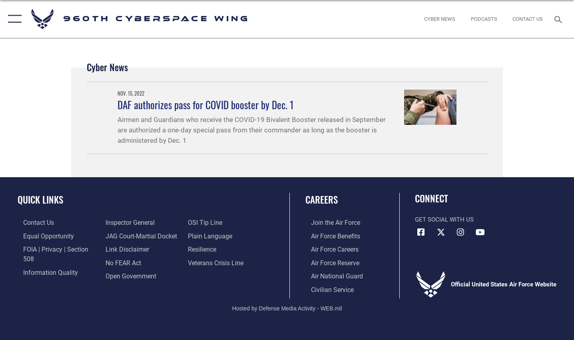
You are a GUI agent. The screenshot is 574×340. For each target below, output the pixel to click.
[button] (13, 19)
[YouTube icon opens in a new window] (480, 232)
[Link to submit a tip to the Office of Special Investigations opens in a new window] (120, 274)
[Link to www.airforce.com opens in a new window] (329, 222)
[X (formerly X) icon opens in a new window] (441, 232)
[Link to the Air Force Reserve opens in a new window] (329, 261)
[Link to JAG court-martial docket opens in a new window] (138, 222)
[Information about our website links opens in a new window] (124, 235)
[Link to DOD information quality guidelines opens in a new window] (43, 261)
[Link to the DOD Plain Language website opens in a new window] (210, 222)
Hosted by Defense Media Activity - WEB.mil (287, 306)
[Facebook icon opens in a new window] (421, 232)
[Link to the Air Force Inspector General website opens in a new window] (41, 274)
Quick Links (40, 199)
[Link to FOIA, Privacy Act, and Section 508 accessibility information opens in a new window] (54, 248)
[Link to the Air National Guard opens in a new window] (330, 274)
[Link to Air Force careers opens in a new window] (328, 248)
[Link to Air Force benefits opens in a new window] (329, 235)
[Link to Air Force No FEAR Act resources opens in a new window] (121, 248)
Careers (321, 199)
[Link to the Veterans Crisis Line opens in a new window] (217, 248)
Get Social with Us (444, 219)
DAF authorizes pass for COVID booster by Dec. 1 (206, 104)
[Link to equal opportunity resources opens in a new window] (41, 235)
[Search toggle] (559, 19)
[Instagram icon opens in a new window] (460, 232)
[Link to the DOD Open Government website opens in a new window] (127, 261)
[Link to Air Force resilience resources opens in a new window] (203, 235)
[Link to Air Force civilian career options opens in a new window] (325, 288)
